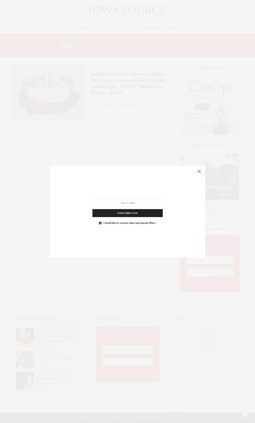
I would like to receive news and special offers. (129, 223)
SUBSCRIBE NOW (127, 213)
